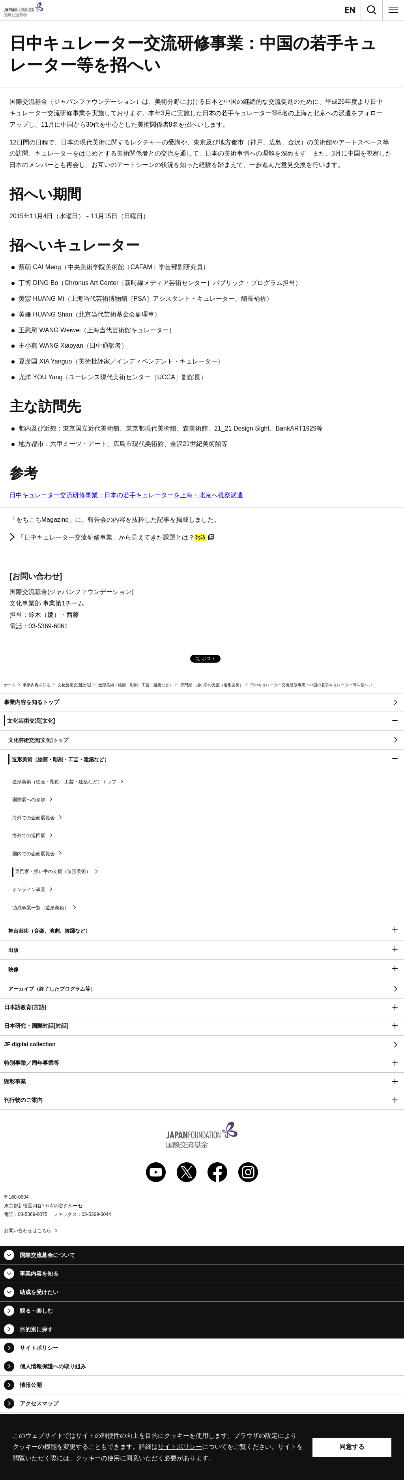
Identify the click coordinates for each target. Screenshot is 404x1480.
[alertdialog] (202, 1447)
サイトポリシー (39, 1348)
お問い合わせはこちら (27, 1230)
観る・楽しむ (36, 1311)
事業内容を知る (36, 685)
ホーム (10, 685)
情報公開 (31, 1385)
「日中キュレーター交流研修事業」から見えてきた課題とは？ (116, 537)
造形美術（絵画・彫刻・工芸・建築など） (135, 685)
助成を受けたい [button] (39, 1292)
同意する (352, 1446)
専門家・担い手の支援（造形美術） (211, 685)
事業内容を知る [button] (39, 1273)
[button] (202, 721)
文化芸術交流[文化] (75, 685)
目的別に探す (36, 1329)
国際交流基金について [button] (47, 1255)
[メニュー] (393, 10)
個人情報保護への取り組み (53, 1366)
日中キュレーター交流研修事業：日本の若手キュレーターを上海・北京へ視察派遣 (126, 495)
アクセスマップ (39, 1403)
